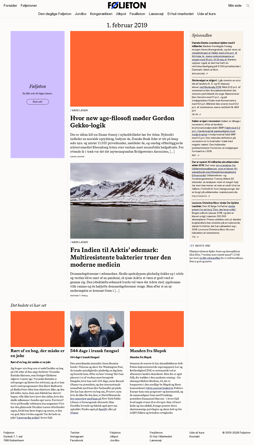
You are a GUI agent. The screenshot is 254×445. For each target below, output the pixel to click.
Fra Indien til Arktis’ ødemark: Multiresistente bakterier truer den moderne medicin (120, 257)
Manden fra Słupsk (148, 350)
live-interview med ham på (85, 398)
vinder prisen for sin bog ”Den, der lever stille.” (214, 208)
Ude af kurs (206, 13)
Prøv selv (38, 101)
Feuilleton (137, 13)
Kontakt (194, 436)
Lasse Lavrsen (77, 156)
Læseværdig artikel (28, 417)
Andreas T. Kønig (78, 295)
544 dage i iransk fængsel (94, 350)
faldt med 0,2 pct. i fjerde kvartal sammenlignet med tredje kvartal (216, 131)
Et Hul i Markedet (161, 436)
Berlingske (200, 73)
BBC (195, 155)
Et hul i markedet (180, 13)
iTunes (74, 412)
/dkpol (121, 13)
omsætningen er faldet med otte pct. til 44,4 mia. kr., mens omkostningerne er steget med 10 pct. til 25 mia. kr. (214, 56)
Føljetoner (29, 5)
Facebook (76, 440)
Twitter (75, 433)
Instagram (77, 436)
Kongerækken (101, 13)
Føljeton (115, 433)
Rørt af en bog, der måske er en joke (38, 353)
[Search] (248, 6)
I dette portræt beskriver (159, 388)
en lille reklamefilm (209, 258)
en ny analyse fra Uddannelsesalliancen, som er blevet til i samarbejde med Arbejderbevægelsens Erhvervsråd (214, 170)
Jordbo (80, 13)
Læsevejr (156, 13)
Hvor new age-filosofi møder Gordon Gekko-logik (122, 121)
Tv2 (195, 237)
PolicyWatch (201, 196)
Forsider (10, 5)
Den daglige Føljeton (54, 13)
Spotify (103, 409)
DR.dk (196, 114)
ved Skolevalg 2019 (210, 87)
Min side (235, 5)
